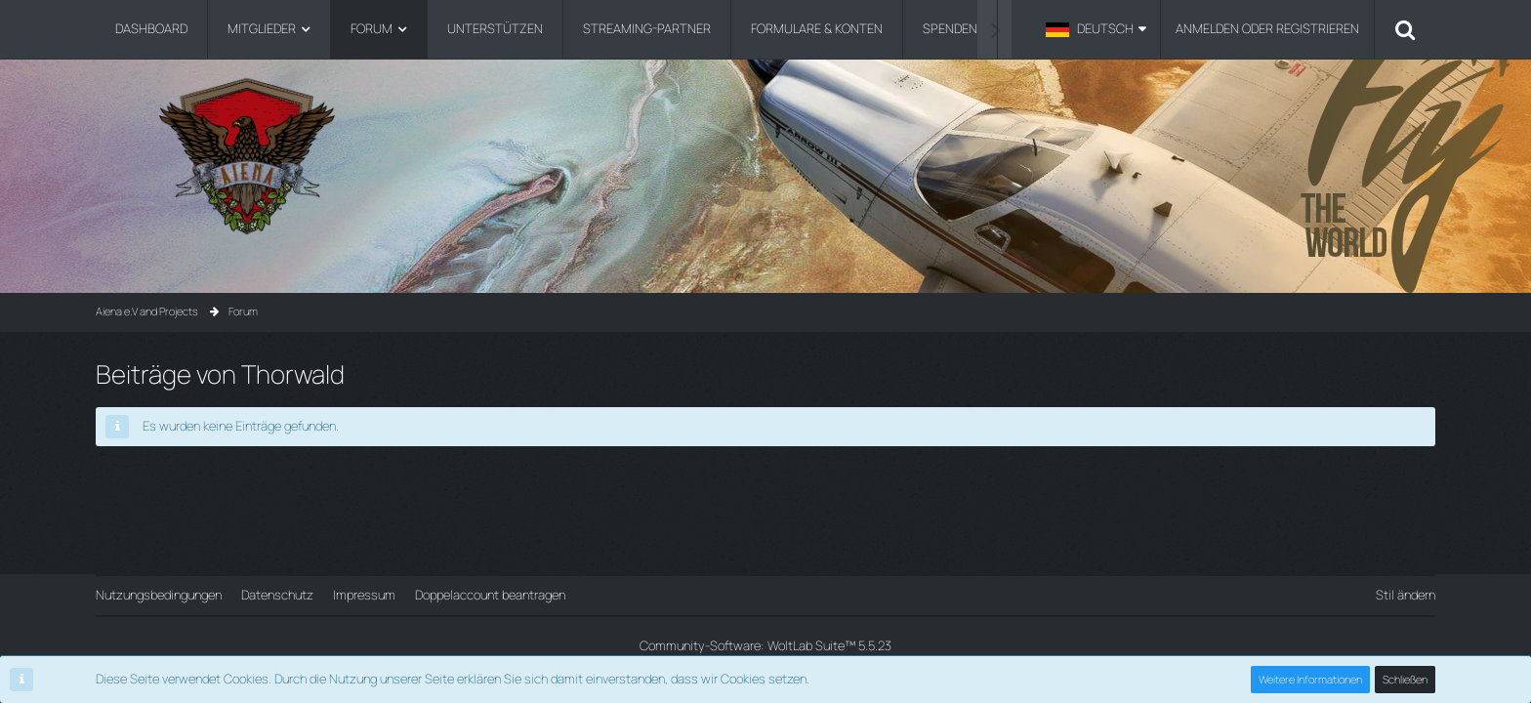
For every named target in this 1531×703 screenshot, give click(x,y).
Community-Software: (765, 645)
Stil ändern (1405, 594)
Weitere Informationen (1310, 679)
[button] (1096, 29)
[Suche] (1405, 29)
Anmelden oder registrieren (1267, 28)
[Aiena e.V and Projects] (765, 155)
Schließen (1405, 679)
